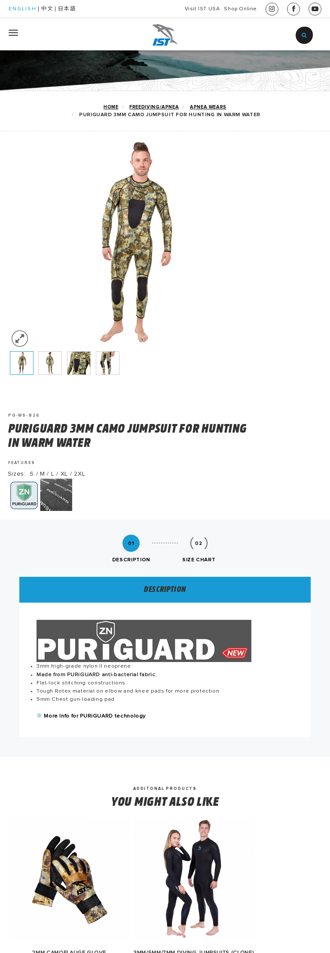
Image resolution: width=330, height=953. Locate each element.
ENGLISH (23, 9)
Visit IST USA (179, 9)
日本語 (67, 9)
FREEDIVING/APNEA (154, 107)
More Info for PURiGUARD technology (117, 526)
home (110, 107)
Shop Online (233, 9)
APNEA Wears (208, 107)
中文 (47, 9)
